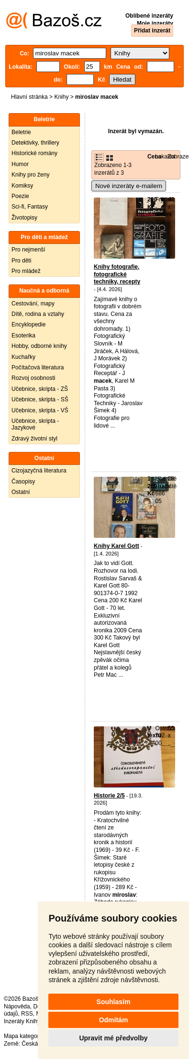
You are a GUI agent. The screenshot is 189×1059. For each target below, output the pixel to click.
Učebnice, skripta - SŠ (39, 399)
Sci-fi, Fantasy (29, 206)
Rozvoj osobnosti (33, 378)
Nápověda (17, 1006)
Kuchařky (23, 357)
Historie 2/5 (109, 795)
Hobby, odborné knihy (39, 346)
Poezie (20, 196)
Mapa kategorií (23, 1036)
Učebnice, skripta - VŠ (39, 410)
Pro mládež (26, 271)
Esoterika (23, 335)
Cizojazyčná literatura (39, 470)
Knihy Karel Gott (116, 546)
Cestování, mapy (33, 303)
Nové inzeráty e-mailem (128, 185)
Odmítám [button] (113, 1020)
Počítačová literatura (37, 367)
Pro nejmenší (28, 249)
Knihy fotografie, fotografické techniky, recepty (117, 274)
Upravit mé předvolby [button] (113, 1038)
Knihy (61, 97)
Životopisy (24, 217)
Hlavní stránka (29, 97)
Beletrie (21, 132)
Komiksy (22, 185)
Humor (20, 164)
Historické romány (34, 153)
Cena (154, 156)
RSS (27, 1013)
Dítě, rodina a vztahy (37, 314)
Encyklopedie (28, 324)
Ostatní (20, 492)
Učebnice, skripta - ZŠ (39, 389)
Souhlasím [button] (114, 1002)
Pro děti (21, 260)
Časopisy (23, 481)
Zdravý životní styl (34, 438)
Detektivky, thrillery (35, 142)
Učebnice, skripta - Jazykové (35, 424)
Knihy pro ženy (30, 174)
